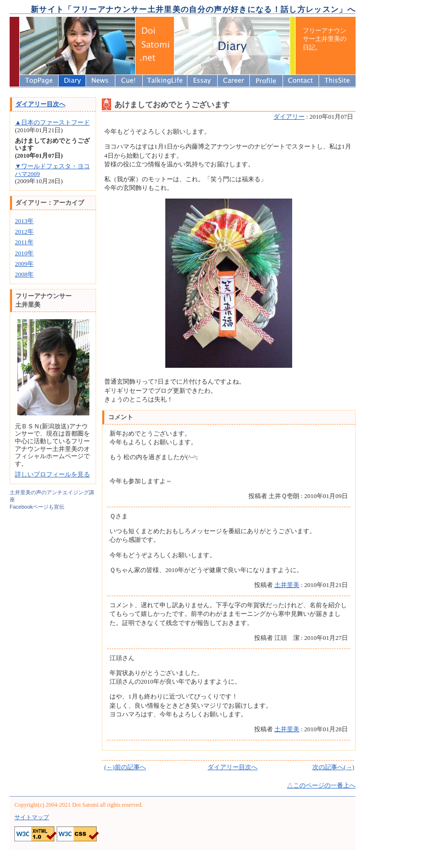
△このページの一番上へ (321, 785)
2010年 (24, 253)
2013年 (24, 221)
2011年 (24, 242)
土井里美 (286, 584)
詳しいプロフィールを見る (52, 474)
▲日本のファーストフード (52, 122)
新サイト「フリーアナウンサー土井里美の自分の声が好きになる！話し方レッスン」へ (193, 9)
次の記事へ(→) (333, 767)
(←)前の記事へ (125, 767)
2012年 (24, 231)
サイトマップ (31, 817)
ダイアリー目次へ (233, 767)
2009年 (24, 263)
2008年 (24, 274)
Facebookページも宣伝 (37, 507)
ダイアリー (289, 116)
